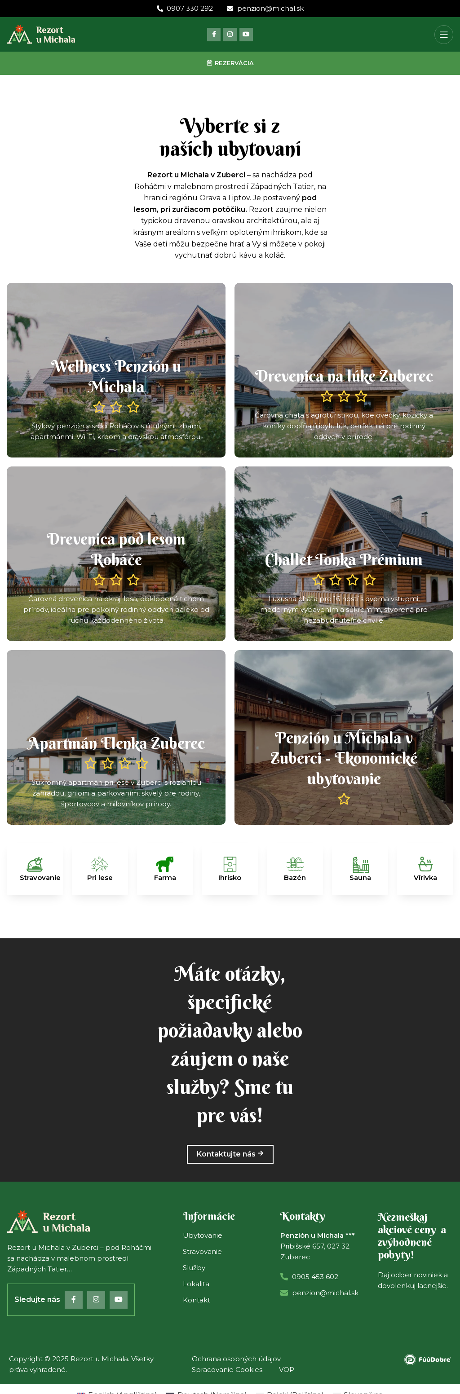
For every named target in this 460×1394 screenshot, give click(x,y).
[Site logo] (41, 34)
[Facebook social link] (214, 34)
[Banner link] (116, 370)
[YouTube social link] (246, 34)
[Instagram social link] (230, 34)
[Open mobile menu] (444, 35)
